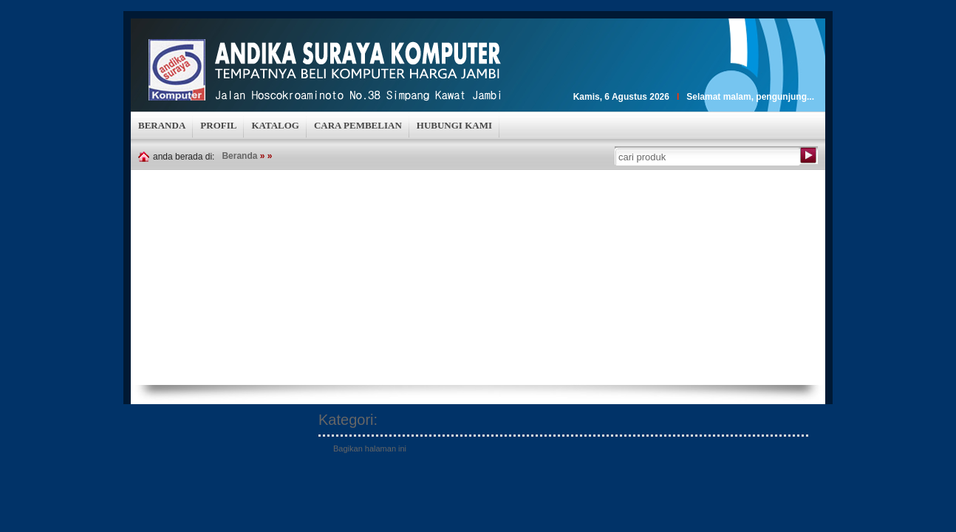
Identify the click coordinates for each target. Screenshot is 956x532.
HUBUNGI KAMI (454, 125)
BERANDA (161, 125)
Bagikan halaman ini (369, 448)
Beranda (239, 156)
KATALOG (275, 125)
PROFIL (218, 125)
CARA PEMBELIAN (358, 125)
